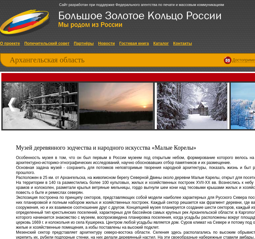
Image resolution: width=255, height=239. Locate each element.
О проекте (10, 43)
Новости (106, 43)
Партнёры (84, 43)
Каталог (161, 43)
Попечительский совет (46, 43)
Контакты (182, 43)
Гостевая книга (134, 43)
